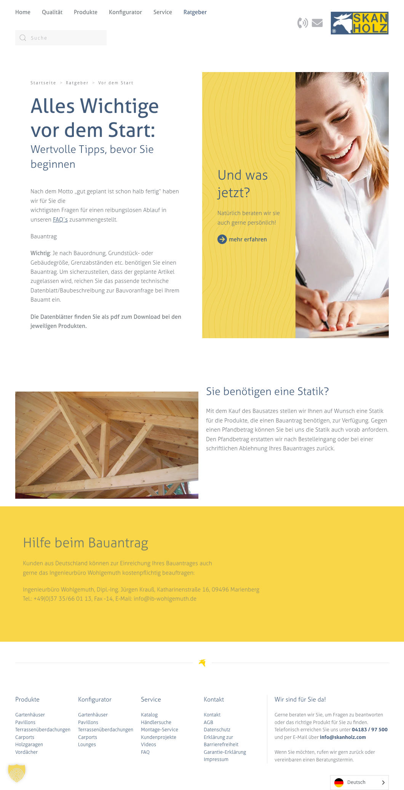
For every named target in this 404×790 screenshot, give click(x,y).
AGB (208, 722)
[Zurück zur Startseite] (360, 22)
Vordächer (26, 752)
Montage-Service (159, 729)
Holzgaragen (29, 744)
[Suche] (61, 37)
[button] (17, 773)
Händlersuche (156, 722)
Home (22, 12)
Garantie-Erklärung (225, 752)
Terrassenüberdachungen (42, 729)
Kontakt (212, 714)
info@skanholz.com (343, 737)
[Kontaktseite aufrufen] (302, 22)
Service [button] (162, 12)
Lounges (87, 744)
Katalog (149, 714)
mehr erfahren (248, 239)
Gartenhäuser (30, 714)
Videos (148, 744)
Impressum (216, 759)
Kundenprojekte (158, 737)
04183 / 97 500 (370, 729)
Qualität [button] (52, 12)
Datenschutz (217, 729)
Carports (24, 737)
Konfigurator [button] (125, 12)
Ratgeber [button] (195, 12)
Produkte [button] (85, 12)
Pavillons (25, 722)
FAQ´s (60, 219)
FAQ (145, 752)
